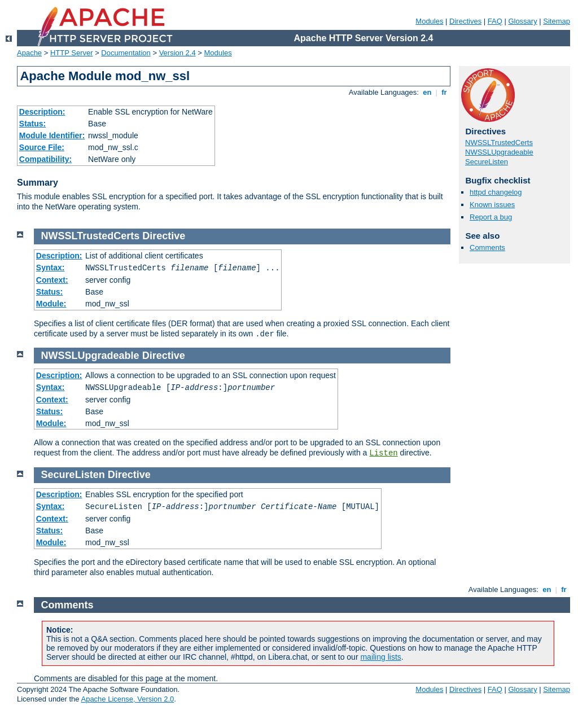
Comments (487, 247)
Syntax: (50, 267)
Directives (465, 21)
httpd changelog (496, 192)
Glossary (522, 21)
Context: (52, 279)
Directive (163, 236)
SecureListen (486, 161)
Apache (29, 53)
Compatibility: (45, 159)
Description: (42, 111)
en (427, 92)
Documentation (125, 53)
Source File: (41, 147)
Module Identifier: (52, 135)
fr (444, 92)
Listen (383, 453)
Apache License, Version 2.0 (127, 699)
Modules (429, 21)
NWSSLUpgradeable (499, 152)
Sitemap (556, 21)
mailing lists (380, 656)
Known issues (492, 204)
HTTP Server (71, 53)
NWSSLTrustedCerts (499, 142)
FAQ (495, 21)
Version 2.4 (177, 53)
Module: (51, 303)
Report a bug (491, 217)
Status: (32, 123)
